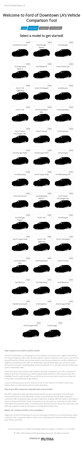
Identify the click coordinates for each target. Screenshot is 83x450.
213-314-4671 (70, 429)
